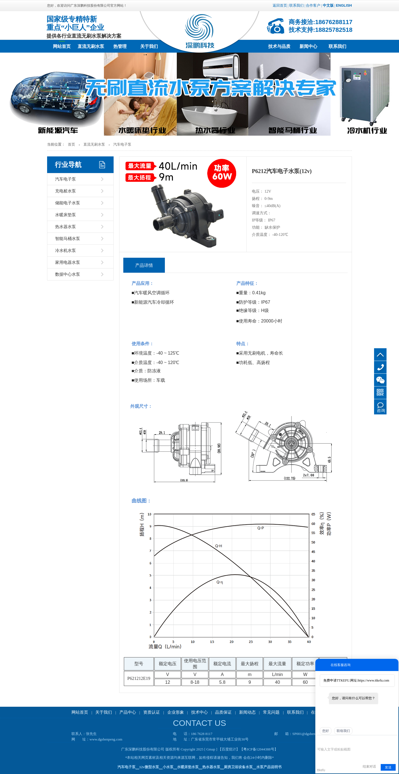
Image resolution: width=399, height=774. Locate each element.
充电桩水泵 (65, 191)
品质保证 (223, 712)
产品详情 (144, 265)
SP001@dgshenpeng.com (310, 734)
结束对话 (369, 766)
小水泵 (168, 767)
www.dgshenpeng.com (105, 739)
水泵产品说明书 (269, 767)
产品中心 (127, 712)
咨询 (381, 410)
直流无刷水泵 (91, 46)
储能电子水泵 (67, 203)
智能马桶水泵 (67, 238)
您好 (325, 731)
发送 (388, 767)
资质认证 (151, 712)
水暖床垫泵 (65, 215)
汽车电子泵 (122, 144)
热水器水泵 (65, 227)
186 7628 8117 (380, 367)
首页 (71, 144)
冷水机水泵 (65, 250)
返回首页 (280, 5)
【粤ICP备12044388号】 (259, 749)
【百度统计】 (229, 749)
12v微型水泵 (149, 767)
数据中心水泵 (67, 274)
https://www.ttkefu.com (373, 680)
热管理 (120, 46)
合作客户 (313, 5)
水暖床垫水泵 (188, 767)
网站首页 (62, 46)
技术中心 (199, 712)
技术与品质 (279, 46)
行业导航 (68, 164)
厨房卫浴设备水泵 (238, 767)
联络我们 (343, 731)
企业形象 (175, 712)
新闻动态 (247, 712)
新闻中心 (308, 46)
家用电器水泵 (67, 262)
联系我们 (296, 5)
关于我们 (149, 46)
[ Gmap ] (210, 749)
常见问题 (271, 712)
